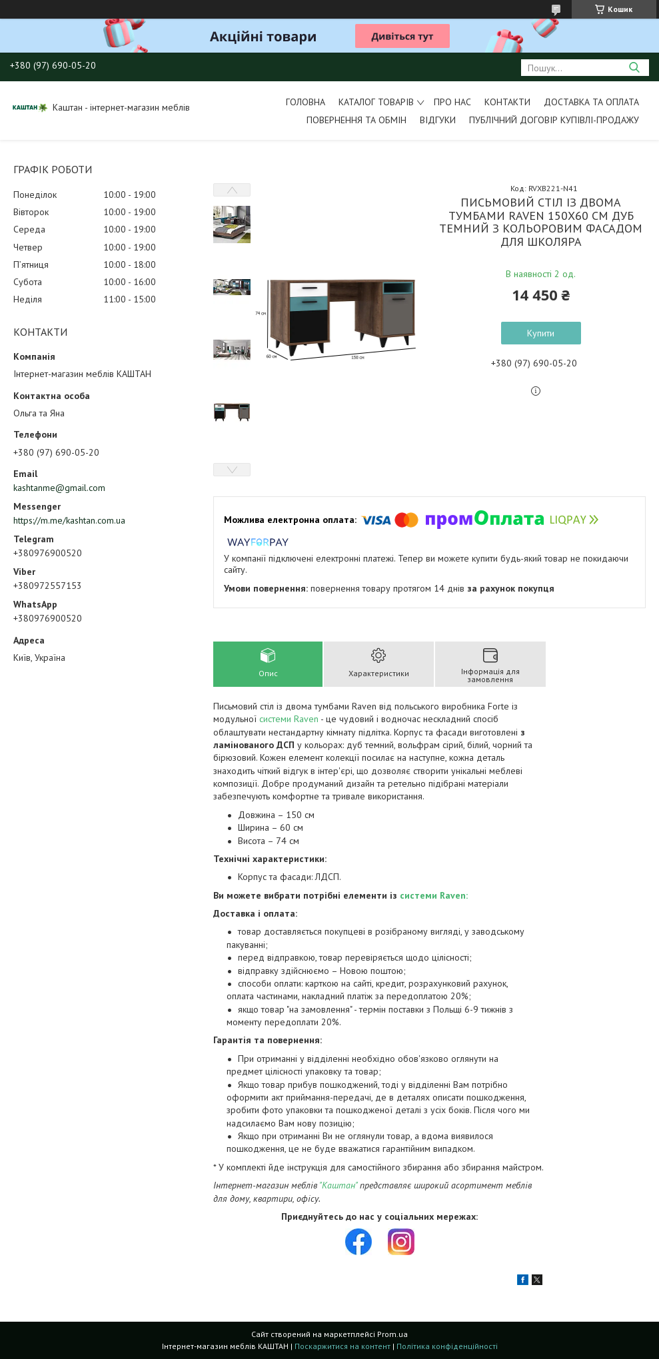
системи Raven (289, 719)
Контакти (507, 102)
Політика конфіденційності (447, 1346)
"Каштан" (338, 1185)
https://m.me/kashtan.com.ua (69, 520)
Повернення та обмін (356, 120)
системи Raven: (434, 895)
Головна (305, 102)
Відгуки (438, 120)
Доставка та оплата (591, 102)
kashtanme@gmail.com (59, 488)
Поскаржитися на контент (342, 1346)
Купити (540, 333)
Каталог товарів (376, 102)
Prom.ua (392, 1334)
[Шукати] (634, 67)
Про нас (452, 102)
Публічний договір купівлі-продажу (554, 120)
